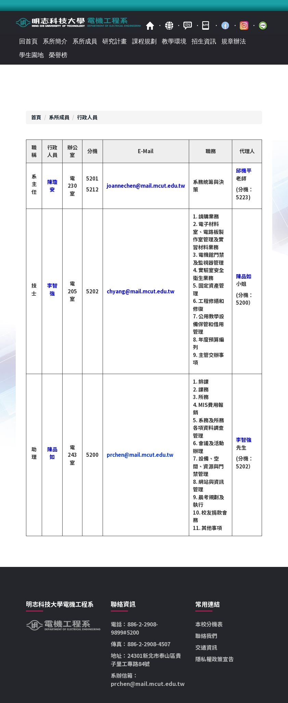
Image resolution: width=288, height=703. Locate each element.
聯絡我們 (206, 636)
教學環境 (174, 41)
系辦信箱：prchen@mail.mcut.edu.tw (148, 679)
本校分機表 (209, 624)
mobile (206, 25)
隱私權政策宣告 (214, 659)
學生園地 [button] (31, 55)
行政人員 (87, 117)
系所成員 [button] (85, 41)
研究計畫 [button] (114, 41)
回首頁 (28, 41)
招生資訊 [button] (204, 41)
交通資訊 (206, 647)
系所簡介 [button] (55, 41)
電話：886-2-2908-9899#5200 (134, 628)
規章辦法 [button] (233, 41)
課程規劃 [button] (144, 41)
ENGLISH (187, 25)
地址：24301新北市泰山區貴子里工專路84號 (146, 659)
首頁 (150, 25)
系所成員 (59, 117)
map (169, 25)
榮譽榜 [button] (58, 55)
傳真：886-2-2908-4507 (140, 644)
